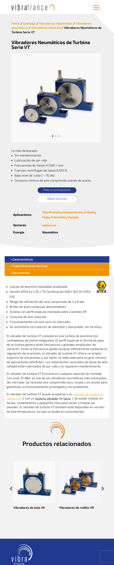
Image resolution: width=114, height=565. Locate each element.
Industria (49, 225)
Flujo (45, 217)
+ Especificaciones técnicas (29, 266)
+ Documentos (20, 272)
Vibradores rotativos (46, 27)
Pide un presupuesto (56, 189)
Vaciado (73, 217)
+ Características (21, 259)
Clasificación (51, 212)
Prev (11, 488)
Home (15, 23)
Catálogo (29, 23)
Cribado (89, 212)
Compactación (72, 212)
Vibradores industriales (55, 23)
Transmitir (58, 217)
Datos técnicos (57, 198)
